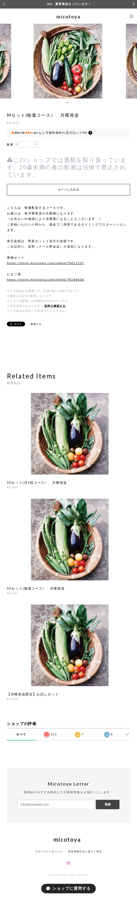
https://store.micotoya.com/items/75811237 (45, 263)
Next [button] (130, 60)
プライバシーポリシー (49, 851)
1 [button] (67, 102)
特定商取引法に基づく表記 (85, 851)
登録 (108, 804)
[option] (68, 60)
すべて (21, 734)
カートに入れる (68, 189)
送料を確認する (55, 305)
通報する (36, 324)
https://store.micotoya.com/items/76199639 (45, 279)
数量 (10, 144)
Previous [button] (7, 60)
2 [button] (70, 102)
